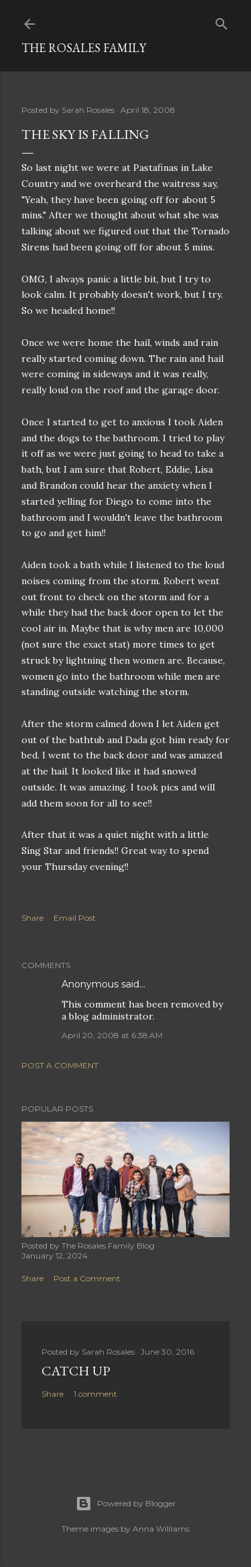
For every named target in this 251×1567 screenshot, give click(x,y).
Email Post (75, 918)
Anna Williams (161, 1529)
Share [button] (32, 918)
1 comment (95, 1394)
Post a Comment (59, 1065)
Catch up (75, 1370)
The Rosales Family (83, 47)
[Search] (222, 21)
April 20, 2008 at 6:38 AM (112, 1035)
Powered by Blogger (126, 1504)
